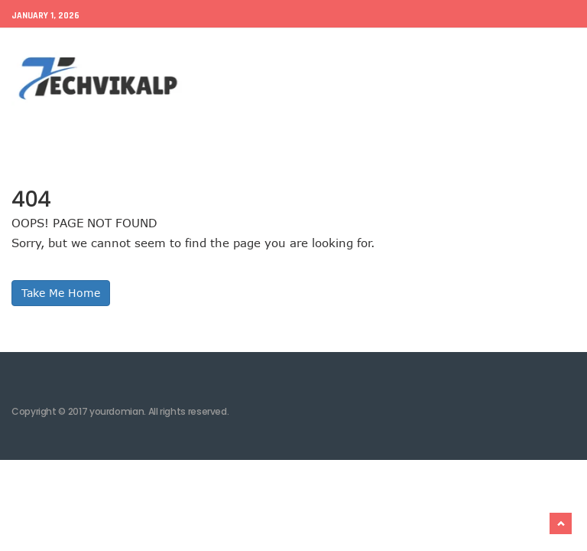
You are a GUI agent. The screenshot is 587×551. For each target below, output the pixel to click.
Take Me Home (60, 292)
